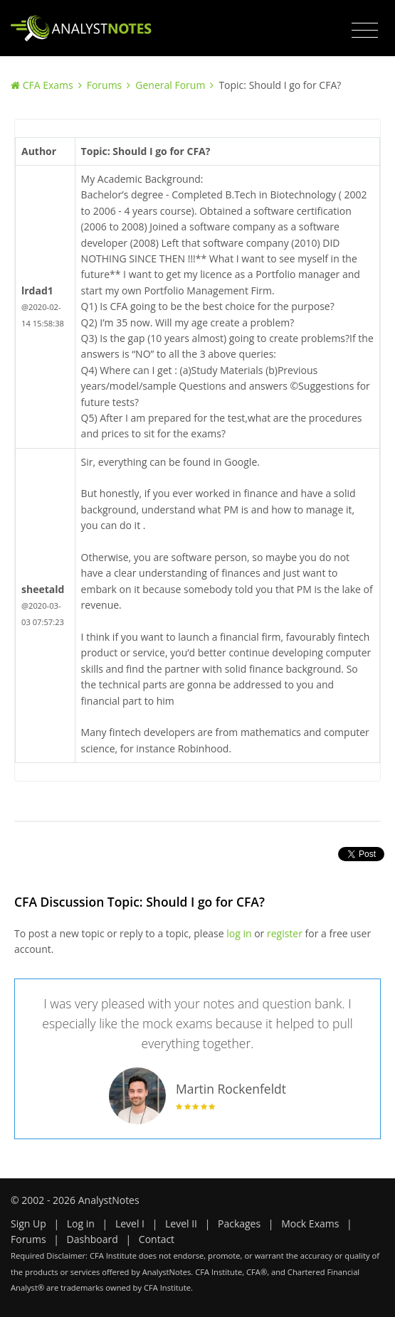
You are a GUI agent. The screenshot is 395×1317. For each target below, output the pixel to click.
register (284, 933)
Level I (129, 1223)
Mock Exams (310, 1223)
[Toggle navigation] (364, 31)
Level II (181, 1223)
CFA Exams (48, 85)
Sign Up (28, 1223)
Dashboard (92, 1239)
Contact (156, 1239)
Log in (81, 1223)
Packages (239, 1223)
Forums (104, 85)
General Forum (170, 85)
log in (238, 933)
